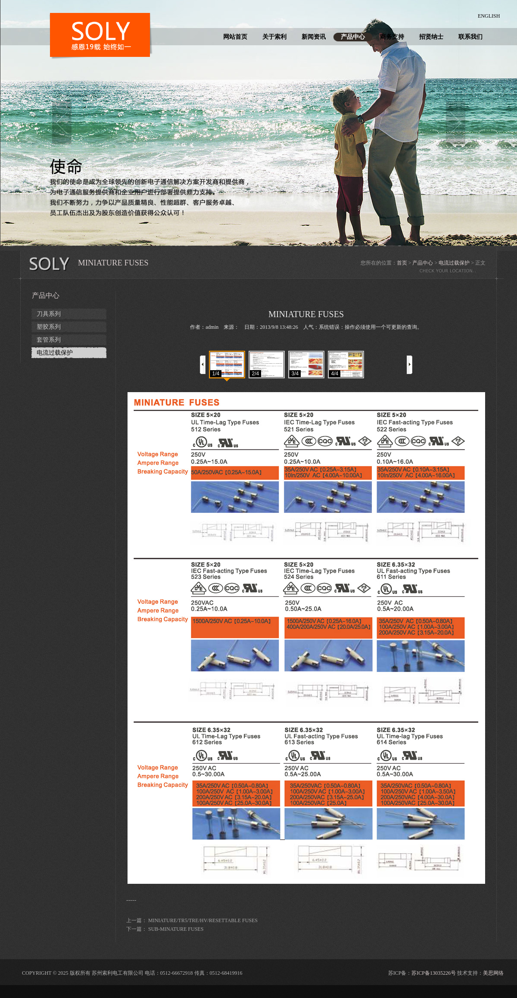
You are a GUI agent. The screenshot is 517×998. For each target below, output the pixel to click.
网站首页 (235, 37)
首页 (402, 263)
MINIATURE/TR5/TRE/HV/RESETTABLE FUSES (203, 920)
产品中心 (353, 37)
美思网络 (493, 973)
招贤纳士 (431, 37)
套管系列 (49, 340)
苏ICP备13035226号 (433, 973)
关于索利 (274, 37)
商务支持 (392, 37)
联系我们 (470, 37)
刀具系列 (49, 314)
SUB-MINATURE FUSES (175, 929)
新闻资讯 (314, 37)
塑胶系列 (49, 327)
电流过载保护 (454, 263)
